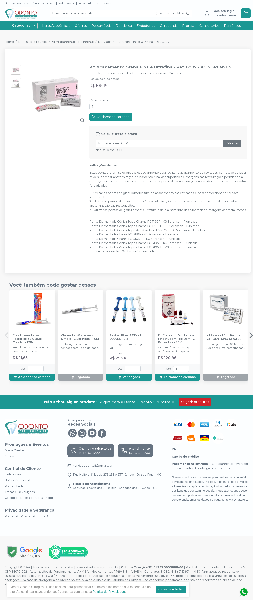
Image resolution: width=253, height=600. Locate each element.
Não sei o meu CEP (109, 150)
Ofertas (35, 3)
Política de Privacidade (109, 591)
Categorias (21, 26)
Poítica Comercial (17, 480)
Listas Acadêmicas (16, 3)
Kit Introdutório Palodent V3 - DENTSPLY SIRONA (225, 337)
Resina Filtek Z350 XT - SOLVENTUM (126, 337)
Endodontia (146, 26)
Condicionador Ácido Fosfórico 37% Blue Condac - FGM (28, 339)
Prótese (188, 26)
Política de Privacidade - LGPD (26, 516)
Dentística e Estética (32, 42)
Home (9, 42)
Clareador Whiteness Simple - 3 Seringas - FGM (80, 337)
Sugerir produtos (195, 402)
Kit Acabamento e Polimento (72, 42)
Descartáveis (101, 26)
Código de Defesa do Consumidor (29, 498)
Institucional (104, 3)
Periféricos (232, 26)
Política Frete (14, 486)
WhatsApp (48, 3)
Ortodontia (168, 26)
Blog (91, 3)
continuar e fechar (171, 589)
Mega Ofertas (14, 450)
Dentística (124, 26)
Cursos (81, 3)
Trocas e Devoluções (20, 492)
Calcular (232, 143)
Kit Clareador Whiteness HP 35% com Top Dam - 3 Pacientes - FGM (176, 339)
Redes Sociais (67, 3)
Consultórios (209, 26)
